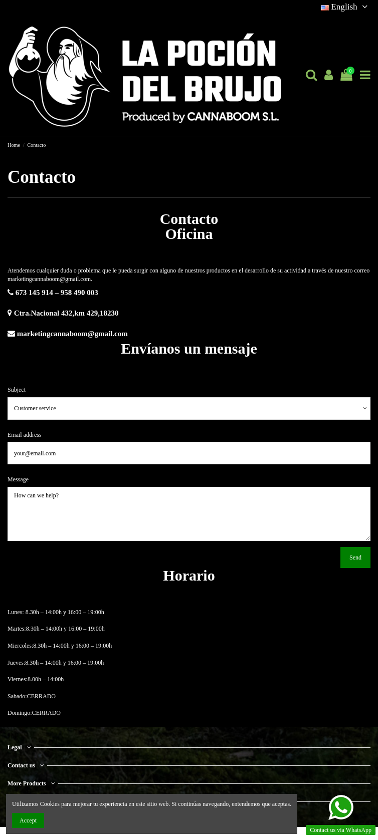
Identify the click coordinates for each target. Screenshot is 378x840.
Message (18, 479)
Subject (17, 389)
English (345, 7)
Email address (25, 434)
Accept (28, 820)
